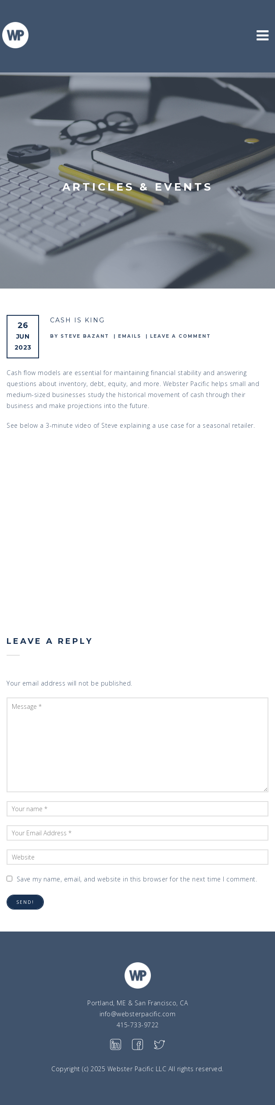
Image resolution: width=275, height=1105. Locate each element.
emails (129, 336)
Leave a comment (180, 336)
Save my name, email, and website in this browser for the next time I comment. (137, 879)
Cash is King (77, 320)
